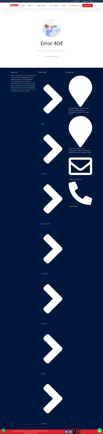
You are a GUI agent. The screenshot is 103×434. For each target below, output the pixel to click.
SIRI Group (35, 432)
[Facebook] (10, 1)
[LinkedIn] (15, 1)
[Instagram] (14, 1)
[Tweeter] (12, 1)
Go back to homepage (51, 56)
